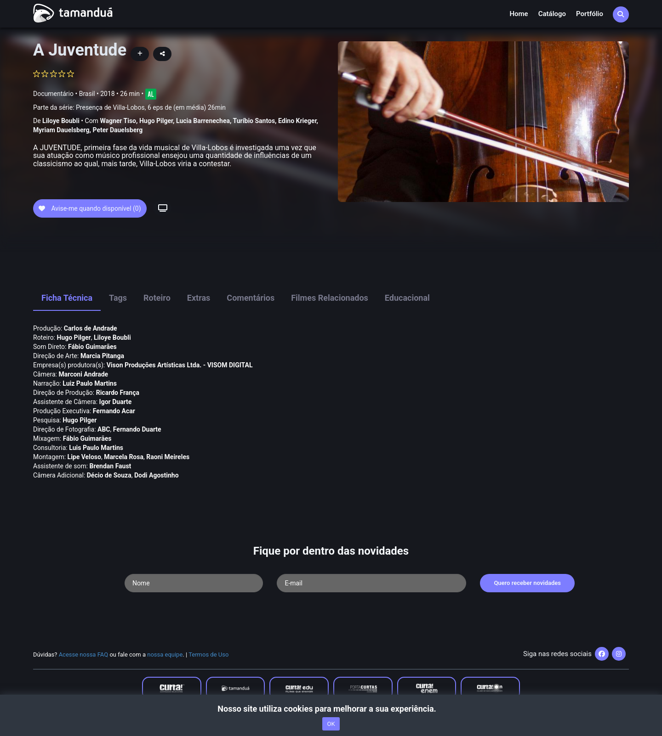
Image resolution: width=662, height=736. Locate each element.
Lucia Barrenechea (203, 120)
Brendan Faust (110, 466)
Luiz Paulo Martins (90, 383)
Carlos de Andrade (90, 328)
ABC (103, 429)
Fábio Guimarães (92, 346)
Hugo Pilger (156, 120)
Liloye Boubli (61, 120)
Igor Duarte (115, 401)
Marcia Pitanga (102, 356)
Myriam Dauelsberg (61, 130)
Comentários (250, 298)
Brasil (87, 93)
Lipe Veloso (84, 457)
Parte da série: (129, 107)
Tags (118, 298)
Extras (199, 298)
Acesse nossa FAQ (83, 654)
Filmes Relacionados (329, 298)
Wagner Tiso (118, 120)
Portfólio (589, 14)
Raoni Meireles (167, 457)
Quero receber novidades (527, 582)
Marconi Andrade (83, 374)
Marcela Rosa (123, 457)
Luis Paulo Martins (96, 447)
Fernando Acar (114, 411)
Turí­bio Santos (254, 120)
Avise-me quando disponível (90, 208)
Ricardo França (117, 392)
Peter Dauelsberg (118, 130)
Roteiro (157, 298)
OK (331, 723)
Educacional (407, 298)
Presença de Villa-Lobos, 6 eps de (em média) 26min (151, 107)
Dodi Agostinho (156, 475)
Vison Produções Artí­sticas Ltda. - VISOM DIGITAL (180, 365)
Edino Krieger (297, 120)
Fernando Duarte (137, 429)
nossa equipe (165, 654)
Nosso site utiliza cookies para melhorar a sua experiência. (330, 709)
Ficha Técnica (66, 298)
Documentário (53, 93)
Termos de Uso (208, 654)
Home (518, 14)
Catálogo (552, 14)
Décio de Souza (109, 475)
